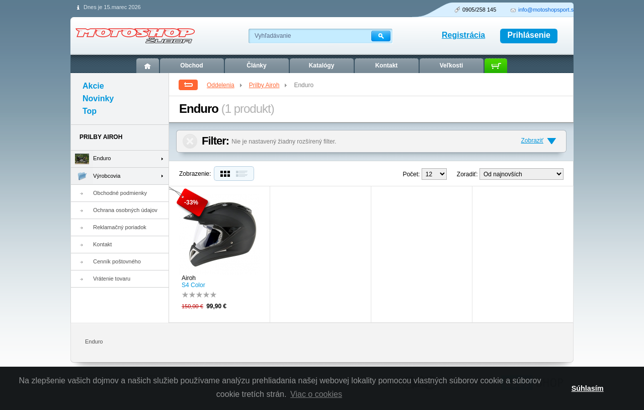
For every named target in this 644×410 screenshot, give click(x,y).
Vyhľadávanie (273, 35)
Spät (188, 85)
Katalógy (322, 65)
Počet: (411, 174)
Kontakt (102, 244)
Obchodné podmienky (120, 193)
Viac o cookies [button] (316, 394)
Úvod (147, 65)
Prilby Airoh (269, 85)
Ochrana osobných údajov (125, 210)
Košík (496, 65)
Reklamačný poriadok (119, 227)
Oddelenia (225, 85)
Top (90, 111)
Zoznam (244, 173)
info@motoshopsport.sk (547, 10)
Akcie (93, 86)
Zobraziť (532, 140)
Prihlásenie (529, 35)
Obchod (191, 65)
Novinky (98, 98)
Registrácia (463, 35)
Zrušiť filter (190, 141)
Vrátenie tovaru (111, 279)
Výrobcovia (95, 176)
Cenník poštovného (117, 261)
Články (256, 65)
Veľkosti (451, 65)
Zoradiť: (467, 174)
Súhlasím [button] (588, 388)
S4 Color (193, 285)
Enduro (91, 159)
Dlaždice (224, 173)
